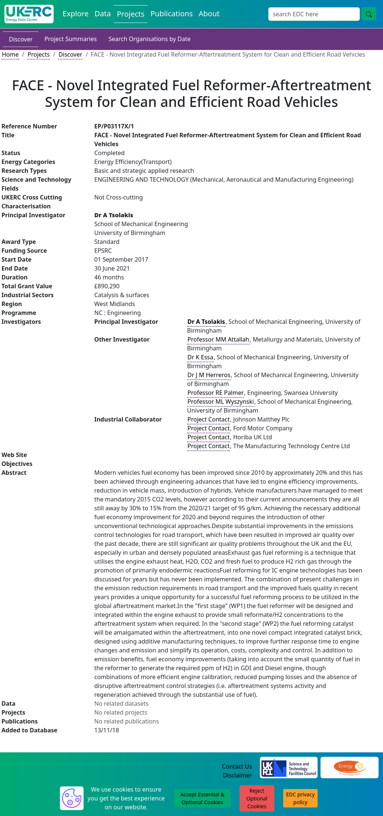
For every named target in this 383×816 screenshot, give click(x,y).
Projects (38, 54)
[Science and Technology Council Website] (288, 767)
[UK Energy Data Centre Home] (29, 14)
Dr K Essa (200, 357)
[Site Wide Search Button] (369, 13)
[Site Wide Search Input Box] (314, 14)
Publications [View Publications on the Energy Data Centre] (171, 14)
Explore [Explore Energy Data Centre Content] (75, 14)
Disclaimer (237, 775)
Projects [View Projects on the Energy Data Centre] (131, 14)
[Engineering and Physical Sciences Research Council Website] (349, 767)
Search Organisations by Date (150, 39)
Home (10, 54)
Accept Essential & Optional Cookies (202, 798)
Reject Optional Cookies (256, 798)
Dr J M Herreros (208, 375)
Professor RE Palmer (215, 393)
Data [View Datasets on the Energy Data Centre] (103, 14)
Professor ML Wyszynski (220, 401)
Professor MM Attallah (218, 339)
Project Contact (208, 419)
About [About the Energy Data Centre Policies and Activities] (209, 14)
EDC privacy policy (300, 798)
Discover (21, 39)
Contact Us (237, 766)
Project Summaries (70, 39)
